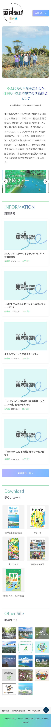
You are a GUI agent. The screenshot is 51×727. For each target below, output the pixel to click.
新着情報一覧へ (25, 474)
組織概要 (5, 711)
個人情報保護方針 (18, 711)
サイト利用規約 (34, 711)
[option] (25, 182)
